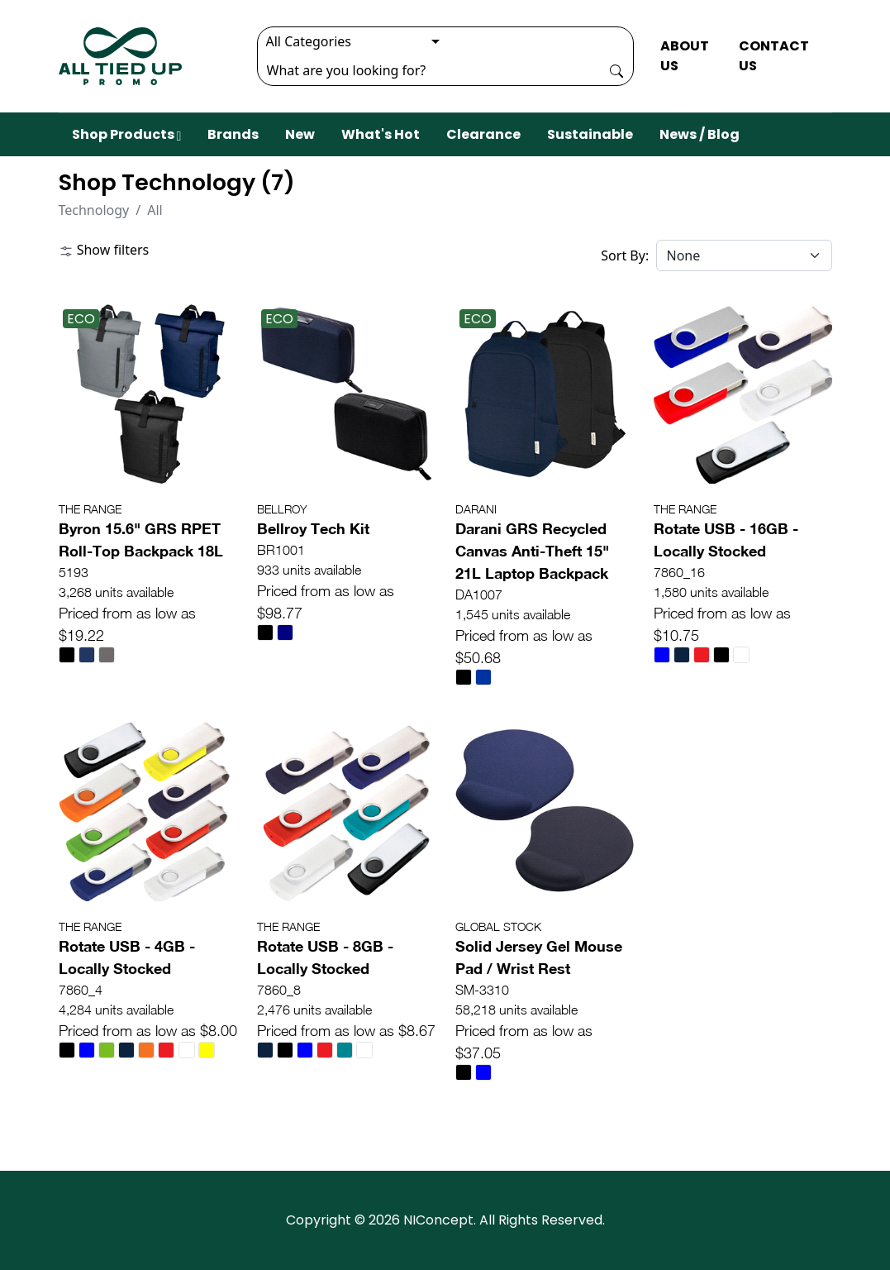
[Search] (429, 70)
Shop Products (127, 134)
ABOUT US (684, 55)
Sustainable (590, 134)
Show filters (104, 250)
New (300, 134)
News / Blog (699, 134)
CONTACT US (774, 55)
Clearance (483, 134)
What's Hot (380, 134)
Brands (233, 134)
